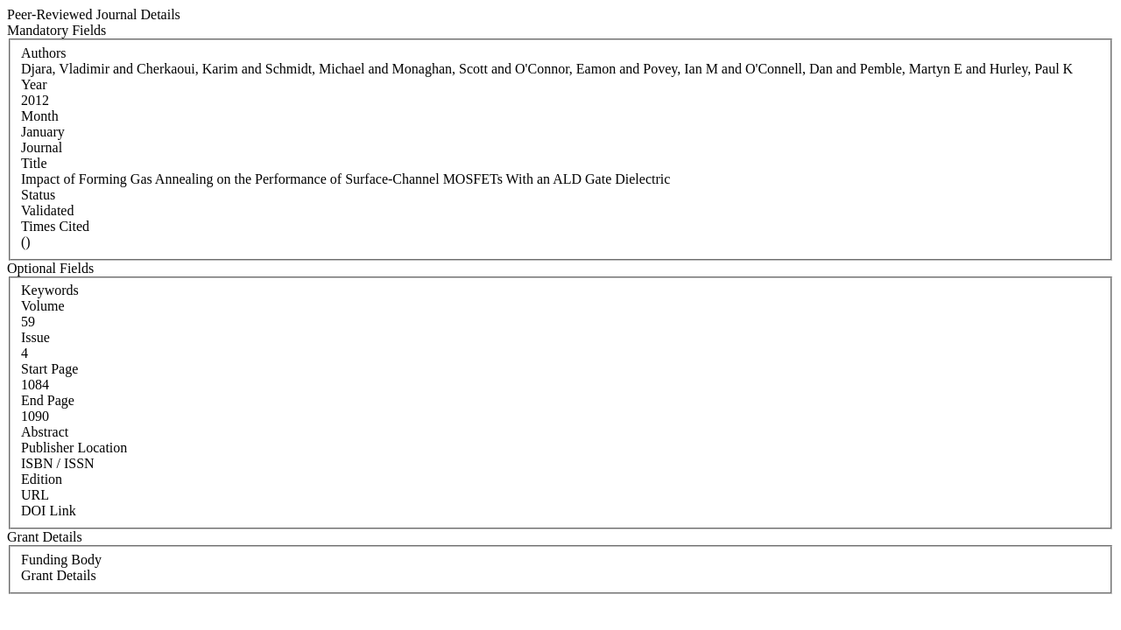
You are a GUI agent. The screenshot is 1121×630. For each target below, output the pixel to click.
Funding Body (61, 559)
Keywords (50, 290)
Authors (44, 53)
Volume (42, 305)
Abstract (44, 431)
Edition (41, 479)
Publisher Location (74, 447)
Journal (41, 147)
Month (40, 115)
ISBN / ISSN (58, 463)
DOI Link (48, 510)
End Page (47, 400)
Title (34, 163)
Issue (35, 337)
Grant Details (58, 575)
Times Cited (55, 226)
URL (35, 494)
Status (38, 194)
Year (33, 84)
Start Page (49, 368)
